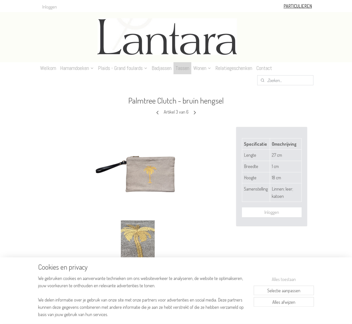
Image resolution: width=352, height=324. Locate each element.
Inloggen (49, 7)
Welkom (48, 68)
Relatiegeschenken (233, 68)
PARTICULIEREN (298, 6)
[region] (143, 299)
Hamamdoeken (77, 68)
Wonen (202, 68)
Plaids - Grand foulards (123, 68)
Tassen (182, 68)
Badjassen (161, 68)
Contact (264, 68)
